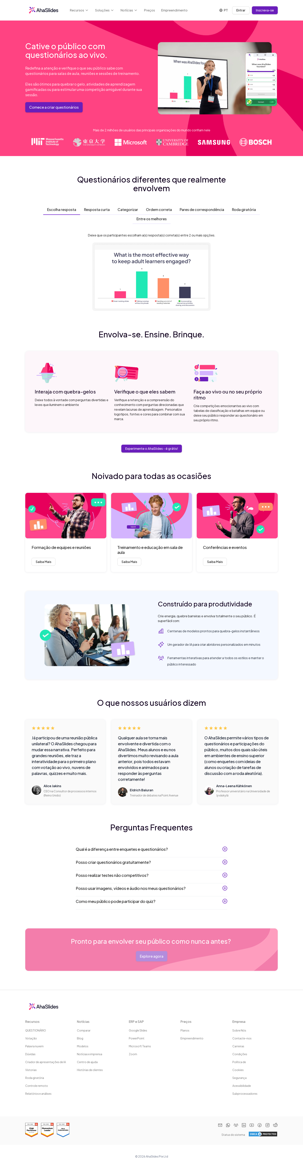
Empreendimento (174, 10)
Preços (149, 10)
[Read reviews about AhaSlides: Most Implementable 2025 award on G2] (63, 1130)
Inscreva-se (265, 10)
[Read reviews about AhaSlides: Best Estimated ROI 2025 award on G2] (31, 1130)
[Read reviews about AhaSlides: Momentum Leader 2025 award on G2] (47, 1130)
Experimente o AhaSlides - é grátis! (151, 448)
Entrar (240, 10)
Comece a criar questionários (54, 107)
